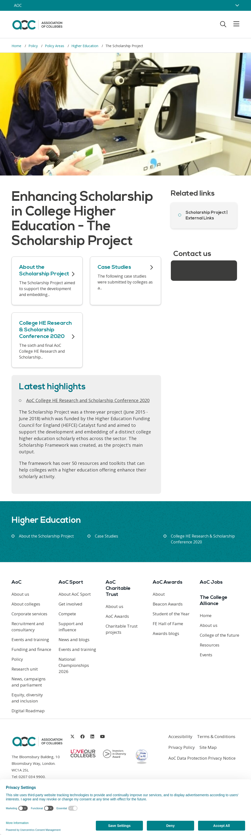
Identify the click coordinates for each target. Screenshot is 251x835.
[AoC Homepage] (37, 24)
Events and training (30, 639)
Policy (33, 45)
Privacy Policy (181, 747)
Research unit (25, 669)
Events (206, 655)
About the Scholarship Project (46, 536)
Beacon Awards (168, 604)
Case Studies (106, 536)
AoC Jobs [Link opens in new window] (211, 582)
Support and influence (71, 627)
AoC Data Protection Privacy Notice (202, 758)
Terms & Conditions (216, 736)
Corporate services (29, 614)
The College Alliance (213, 600)
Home (17, 45)
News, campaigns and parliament (29, 682)
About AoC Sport (75, 594)
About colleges (26, 604)
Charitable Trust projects (122, 629)
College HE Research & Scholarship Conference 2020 (203, 539)
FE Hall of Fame (168, 623)
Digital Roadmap (28, 711)
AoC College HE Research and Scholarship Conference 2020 (88, 400)
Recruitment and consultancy (28, 627)
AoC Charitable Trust (118, 588)
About (159, 594)
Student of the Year (171, 614)
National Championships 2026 (74, 665)
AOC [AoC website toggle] (18, 5)
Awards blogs (166, 633)
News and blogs (74, 639)
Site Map (208, 747)
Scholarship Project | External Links (207, 215)
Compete (67, 614)
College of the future (219, 635)
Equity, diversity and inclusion (27, 698)
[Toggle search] (223, 24)
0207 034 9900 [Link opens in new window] (32, 776)
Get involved (70, 604)
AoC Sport (71, 582)
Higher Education (85, 45)
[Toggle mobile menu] (233, 24)
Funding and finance (31, 649)
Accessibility (180, 736)
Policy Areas (55, 45)
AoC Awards (117, 616)
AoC (16, 582)
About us (20, 594)
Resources (209, 645)
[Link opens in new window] (72, 736)
